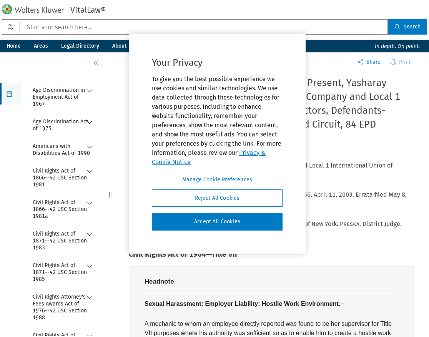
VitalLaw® (88, 10)
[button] (10, 94)
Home (14, 46)
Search (407, 26)
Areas (41, 46)
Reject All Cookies (217, 198)
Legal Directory (80, 46)
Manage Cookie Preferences (217, 179)
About (119, 46)
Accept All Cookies (217, 221)
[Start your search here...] (195, 27)
